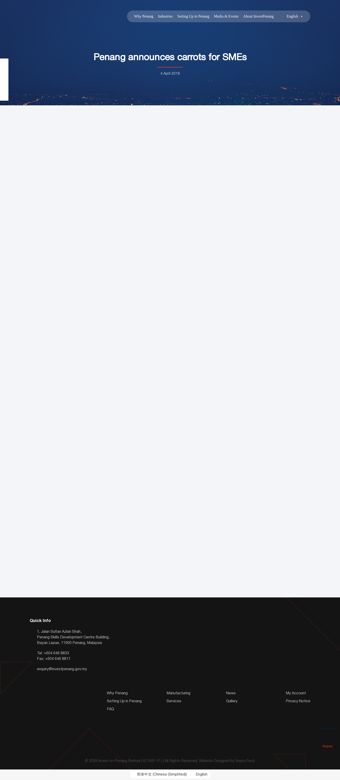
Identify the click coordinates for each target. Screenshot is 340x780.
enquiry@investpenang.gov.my (62, 669)
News (231, 693)
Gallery (232, 701)
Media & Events (226, 16)
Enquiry (327, 740)
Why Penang (143, 16)
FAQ (110, 709)
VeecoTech (244, 761)
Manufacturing (178, 693)
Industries (165, 16)
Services (173, 701)
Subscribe (327, 722)
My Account (296, 693)
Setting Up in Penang (193, 16)
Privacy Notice (298, 701)
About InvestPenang (258, 16)
